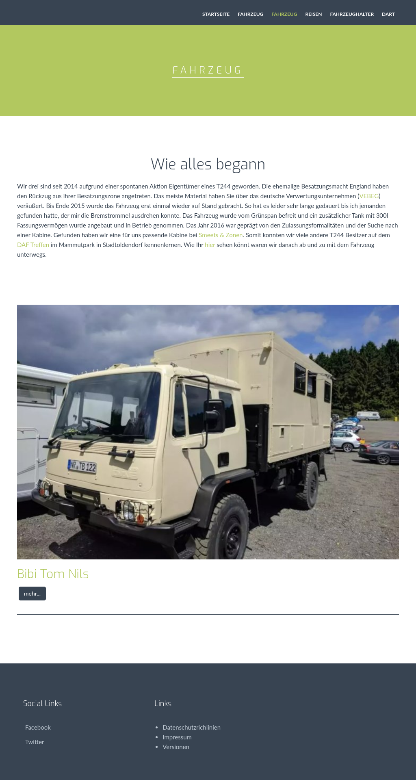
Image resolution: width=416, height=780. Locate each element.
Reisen (313, 14)
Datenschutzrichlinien (191, 727)
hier (210, 244)
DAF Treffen (33, 244)
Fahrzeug (250, 14)
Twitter (33, 741)
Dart (388, 14)
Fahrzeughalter (352, 14)
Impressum (177, 737)
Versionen (175, 746)
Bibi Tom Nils (53, 574)
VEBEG (369, 195)
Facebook (37, 727)
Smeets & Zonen (221, 234)
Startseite (216, 14)
